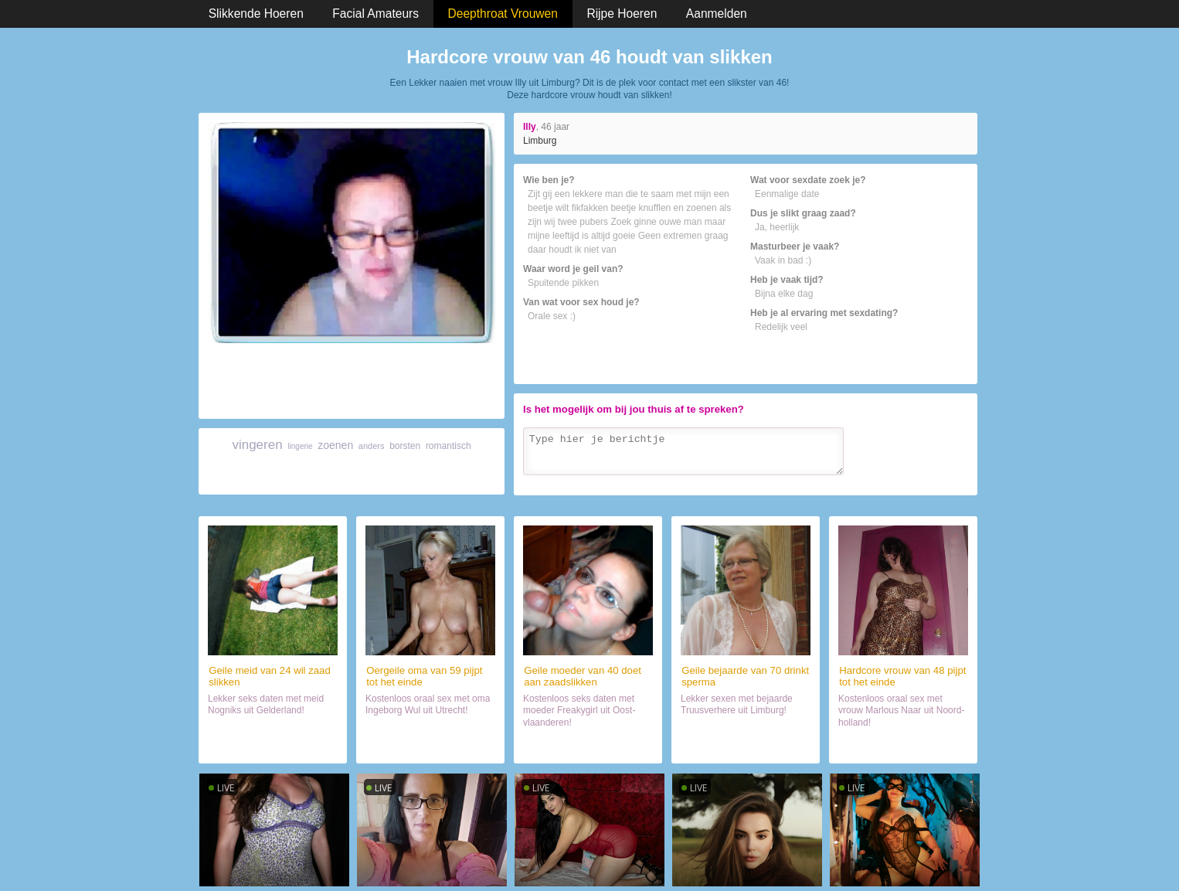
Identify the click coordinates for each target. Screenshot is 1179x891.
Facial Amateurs (375, 13)
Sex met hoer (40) (588, 745)
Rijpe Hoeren (621, 13)
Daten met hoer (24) (272, 745)
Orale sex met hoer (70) (746, 745)
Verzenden (936, 480)
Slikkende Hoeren (256, 13)
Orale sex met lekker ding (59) (430, 747)
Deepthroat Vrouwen (503, 13)
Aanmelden (716, 13)
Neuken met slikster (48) (903, 745)
